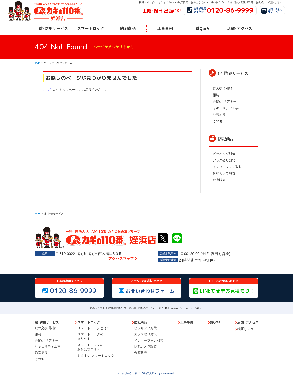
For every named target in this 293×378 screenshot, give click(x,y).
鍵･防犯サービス (53, 28)
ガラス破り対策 (224, 160)
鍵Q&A (215, 322)
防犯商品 (128, 28)
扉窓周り (219, 114)
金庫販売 (219, 180)
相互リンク (245, 329)
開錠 (216, 95)
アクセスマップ (121, 259)
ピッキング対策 (224, 154)
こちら (47, 89)
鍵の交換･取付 (223, 88)
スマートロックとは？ (93, 328)
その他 (217, 121)
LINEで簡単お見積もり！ (224, 290)
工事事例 (165, 28)
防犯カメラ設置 (224, 173)
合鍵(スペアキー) (225, 101)
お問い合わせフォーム (147, 291)
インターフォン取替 (227, 167)
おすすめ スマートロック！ (97, 355)
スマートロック (90, 28)
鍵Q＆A (202, 28)
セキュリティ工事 (226, 108)
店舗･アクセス (239, 28)
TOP (37, 62)
